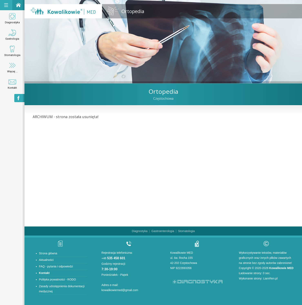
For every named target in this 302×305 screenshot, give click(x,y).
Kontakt (12, 83)
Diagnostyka (12, 18)
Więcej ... (12, 67)
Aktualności (46, 259)
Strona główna (48, 253)
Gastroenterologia (162, 231)
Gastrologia (12, 34)
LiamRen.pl (270, 278)
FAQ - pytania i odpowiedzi (56, 266)
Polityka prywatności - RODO (57, 279)
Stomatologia (12, 51)
